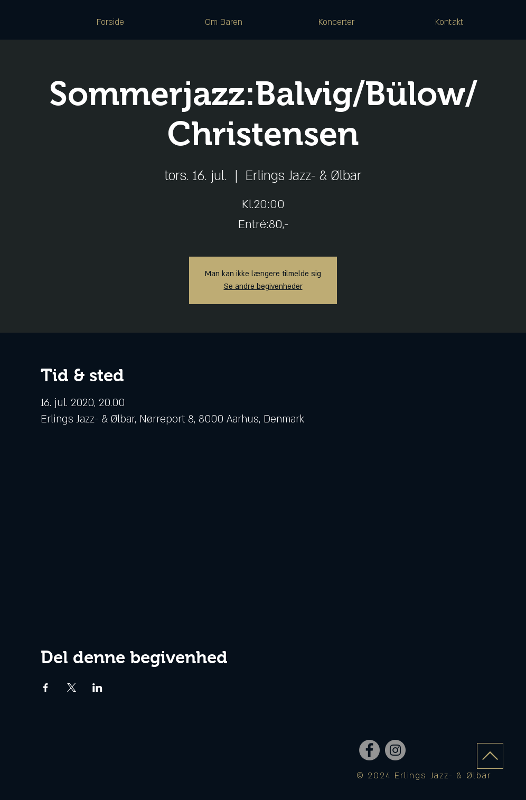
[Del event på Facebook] (46, 687)
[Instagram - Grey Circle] (395, 750)
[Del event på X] (72, 687)
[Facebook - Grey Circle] (369, 750)
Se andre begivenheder (263, 286)
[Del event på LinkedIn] (97, 687)
